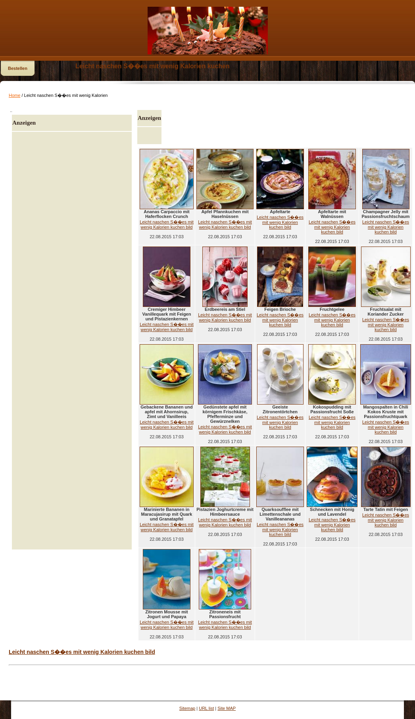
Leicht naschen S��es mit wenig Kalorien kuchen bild (167, 224)
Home (14, 95)
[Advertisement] (71, 340)
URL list (206, 708)
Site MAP (226, 708)
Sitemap (187, 708)
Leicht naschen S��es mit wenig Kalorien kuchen (152, 66)
